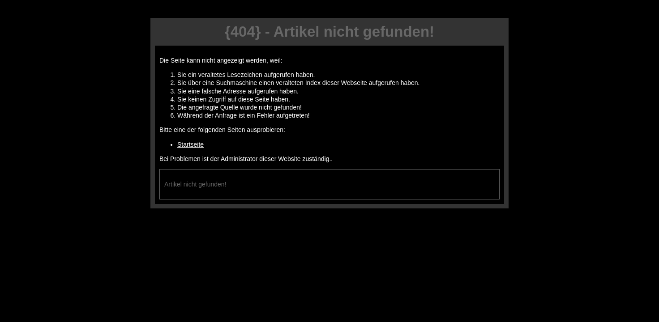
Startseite (190, 144)
